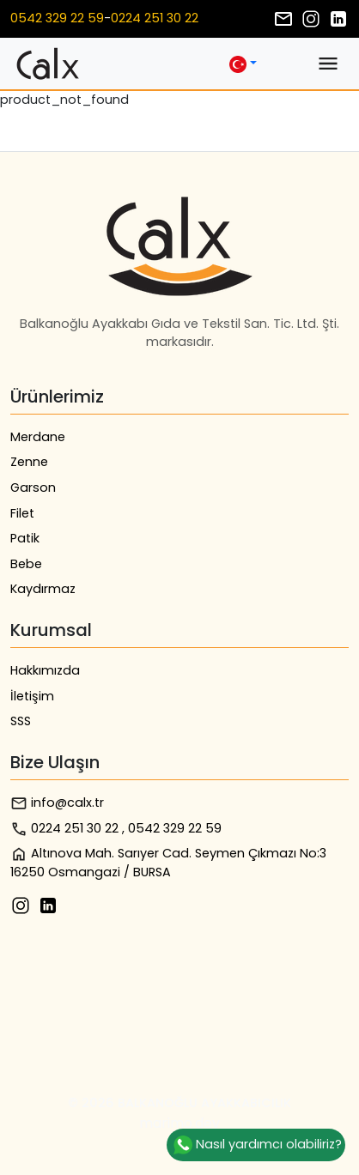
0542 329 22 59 (57, 18)
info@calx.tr (57, 803)
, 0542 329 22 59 (172, 828)
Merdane (37, 436)
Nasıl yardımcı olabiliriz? (256, 1145)
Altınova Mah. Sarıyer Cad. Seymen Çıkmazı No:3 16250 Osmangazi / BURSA (168, 863)
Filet (22, 513)
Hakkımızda (45, 670)
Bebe (26, 563)
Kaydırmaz (43, 588)
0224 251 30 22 (154, 18)
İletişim (32, 696)
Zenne (29, 461)
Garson (33, 487)
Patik (25, 538)
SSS (20, 721)
